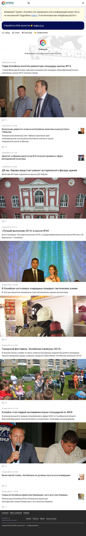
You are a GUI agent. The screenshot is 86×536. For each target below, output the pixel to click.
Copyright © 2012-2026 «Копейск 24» (13, 525)
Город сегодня (51, 518)
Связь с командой (16, 513)
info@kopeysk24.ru (33, 525)
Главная (28, 518)
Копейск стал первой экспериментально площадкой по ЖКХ (37, 412)
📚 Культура (27, 33)
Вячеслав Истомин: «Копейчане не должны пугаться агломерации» (36, 475)
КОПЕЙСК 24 (12, 517)
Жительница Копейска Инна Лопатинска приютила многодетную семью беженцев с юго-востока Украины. (27, 500)
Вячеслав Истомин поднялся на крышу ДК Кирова (24, 174)
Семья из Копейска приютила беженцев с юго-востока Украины (35, 495)
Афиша (42, 518)
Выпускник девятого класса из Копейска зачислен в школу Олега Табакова (35, 130)
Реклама (26, 513)
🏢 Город (6, 33)
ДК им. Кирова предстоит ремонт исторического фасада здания (39, 170)
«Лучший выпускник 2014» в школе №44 (25, 230)
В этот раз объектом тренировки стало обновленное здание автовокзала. (35, 292)
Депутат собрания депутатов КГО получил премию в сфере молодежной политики (32, 157)
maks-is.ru (39, 25)
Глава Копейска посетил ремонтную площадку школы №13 (36, 66)
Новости (35, 518)
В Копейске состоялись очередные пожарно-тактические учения (39, 288)
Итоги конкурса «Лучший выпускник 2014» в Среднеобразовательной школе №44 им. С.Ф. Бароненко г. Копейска (43, 236)
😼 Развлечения (41, 33)
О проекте (5, 513)
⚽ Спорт (16, 33)
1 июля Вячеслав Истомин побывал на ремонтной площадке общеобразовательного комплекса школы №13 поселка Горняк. (40, 71)
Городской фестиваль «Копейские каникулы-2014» (31, 348)
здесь (34, 15)
